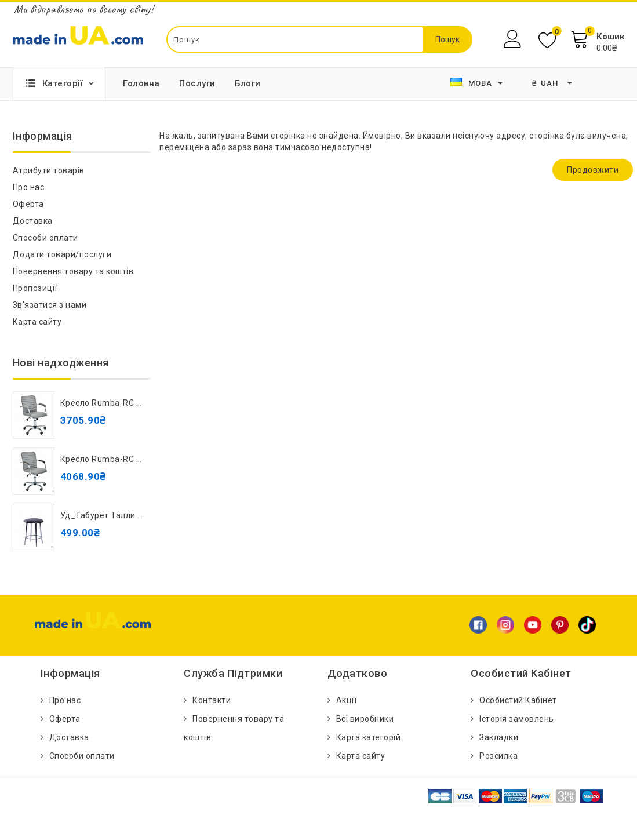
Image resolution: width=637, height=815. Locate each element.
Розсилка (498, 756)
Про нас (29, 187)
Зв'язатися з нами (50, 305)
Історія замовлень (516, 718)
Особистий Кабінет (518, 700)
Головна (141, 83)
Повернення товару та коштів (73, 271)
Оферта (28, 204)
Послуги (197, 83)
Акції (346, 700)
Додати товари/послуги (62, 254)
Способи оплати (45, 237)
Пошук (447, 39)
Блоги (248, 83)
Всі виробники (365, 718)
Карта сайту (37, 321)
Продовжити (592, 169)
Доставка (33, 220)
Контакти (211, 700)
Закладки (498, 737)
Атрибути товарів (49, 170)
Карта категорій (368, 737)
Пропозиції (35, 288)
